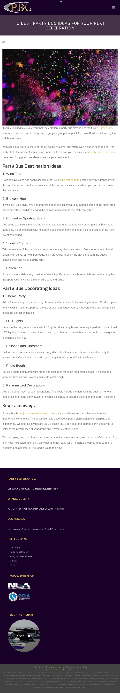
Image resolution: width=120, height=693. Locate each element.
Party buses (105, 128)
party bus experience (102, 152)
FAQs (12, 565)
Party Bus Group (48, 667)
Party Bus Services (19, 552)
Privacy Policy (69, 670)
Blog (85, 667)
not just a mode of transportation (37, 413)
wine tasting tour (69, 180)
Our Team (15, 547)
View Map (59, 509)
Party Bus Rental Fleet (21, 556)
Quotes (13, 560)
